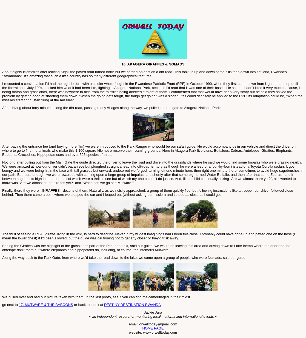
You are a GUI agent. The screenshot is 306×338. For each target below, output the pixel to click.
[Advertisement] (66, 10)
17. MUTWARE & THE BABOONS (46, 305)
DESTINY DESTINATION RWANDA (132, 305)
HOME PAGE (153, 328)
